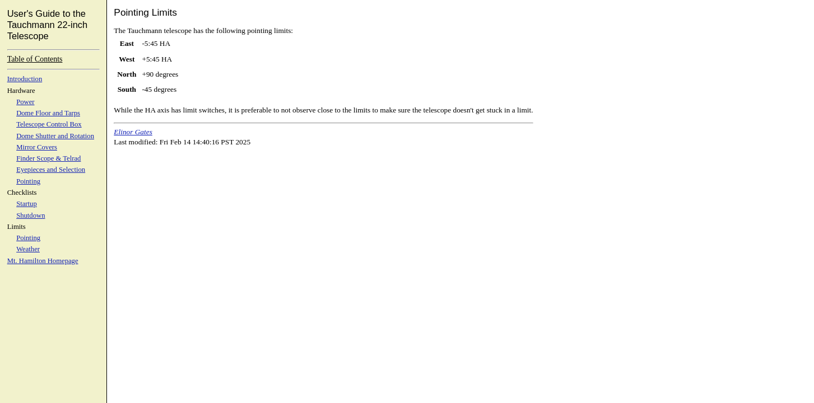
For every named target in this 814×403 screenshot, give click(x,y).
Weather (28, 249)
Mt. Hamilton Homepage (42, 261)
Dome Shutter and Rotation (55, 136)
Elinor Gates (133, 132)
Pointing (28, 181)
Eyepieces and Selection (50, 170)
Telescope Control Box (49, 124)
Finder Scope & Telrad (48, 158)
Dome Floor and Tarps (48, 113)
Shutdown (30, 215)
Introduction (25, 79)
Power (25, 102)
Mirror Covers (36, 147)
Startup (26, 204)
